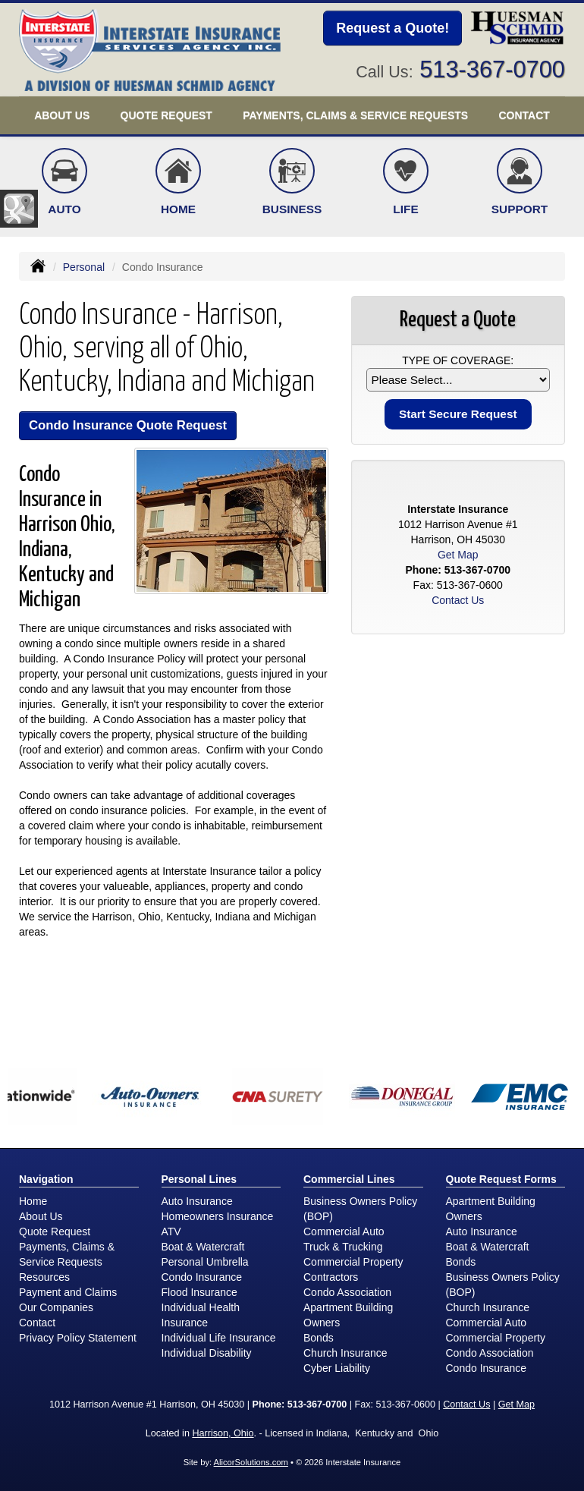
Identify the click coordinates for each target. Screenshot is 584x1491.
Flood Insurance (199, 1292)
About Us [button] (61, 115)
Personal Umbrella (205, 1262)
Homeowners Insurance (218, 1216)
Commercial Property (353, 1262)
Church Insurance (345, 1353)
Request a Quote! (392, 28)
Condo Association (347, 1292)
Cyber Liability (336, 1368)
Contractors (330, 1277)
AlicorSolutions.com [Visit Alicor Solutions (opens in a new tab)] (251, 1462)
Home (33, 1201)
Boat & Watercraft (203, 1247)
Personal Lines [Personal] (199, 1179)
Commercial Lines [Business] (349, 1179)
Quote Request (54, 1231)
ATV (171, 1231)
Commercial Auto (344, 1231)
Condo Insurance (202, 1277)
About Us (41, 1216)
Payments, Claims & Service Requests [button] (355, 115)
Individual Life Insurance (219, 1338)
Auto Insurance (197, 1201)
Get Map (458, 555)
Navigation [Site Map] (46, 1179)
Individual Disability (207, 1353)
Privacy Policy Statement (78, 1338)
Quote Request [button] (166, 115)
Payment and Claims (68, 1292)
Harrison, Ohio (222, 1433)
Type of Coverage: (457, 360)
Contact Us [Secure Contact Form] (458, 600)
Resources (44, 1277)
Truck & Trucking (343, 1247)
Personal (84, 267)
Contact (523, 115)
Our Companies (56, 1307)
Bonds (318, 1338)
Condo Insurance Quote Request (128, 425)
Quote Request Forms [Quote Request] (501, 1179)
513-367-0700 (492, 69)
